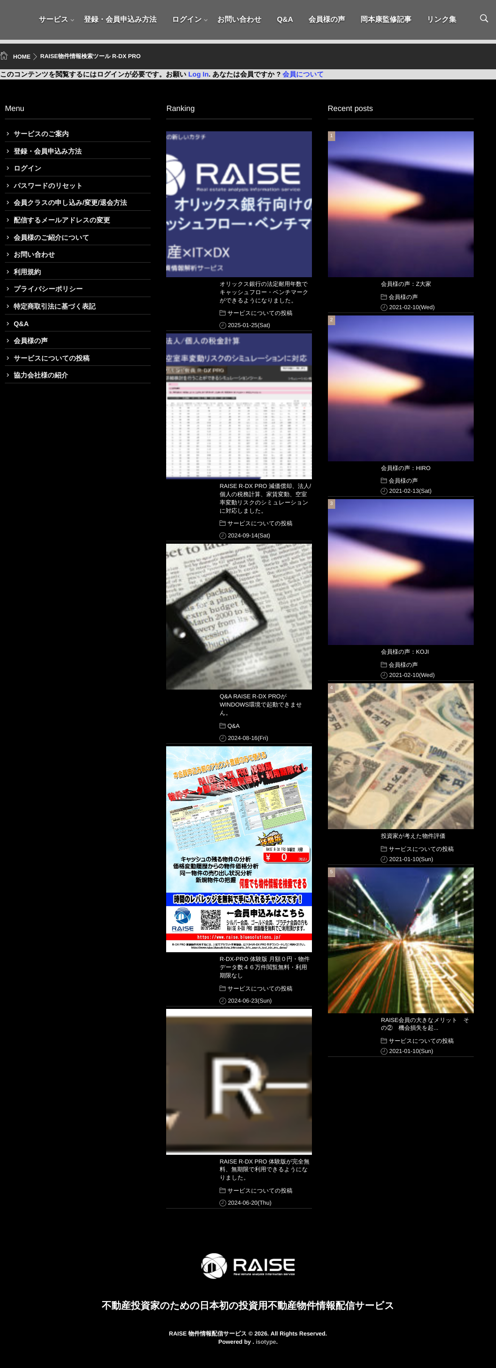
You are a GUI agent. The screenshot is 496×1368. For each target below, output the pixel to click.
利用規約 (27, 272)
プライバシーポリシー (48, 289)
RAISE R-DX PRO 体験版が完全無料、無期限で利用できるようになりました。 (264, 1169)
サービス (53, 21)
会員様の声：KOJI (405, 651)
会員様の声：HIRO (406, 468)
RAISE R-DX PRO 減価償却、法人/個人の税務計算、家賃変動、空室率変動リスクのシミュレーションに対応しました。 (265, 498)
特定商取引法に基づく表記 (54, 306)
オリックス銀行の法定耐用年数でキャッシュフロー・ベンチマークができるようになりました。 (263, 292)
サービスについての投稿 (52, 358)
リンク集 (441, 21)
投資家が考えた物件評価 (413, 836)
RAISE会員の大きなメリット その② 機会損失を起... (425, 1024)
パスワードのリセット (48, 185)
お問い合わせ (239, 21)
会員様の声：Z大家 (406, 284)
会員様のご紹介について (51, 237)
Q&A (285, 21)
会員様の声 (327, 21)
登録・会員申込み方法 (120, 21)
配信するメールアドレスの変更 (62, 220)
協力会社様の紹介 (41, 375)
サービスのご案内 (41, 134)
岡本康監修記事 (385, 21)
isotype (266, 1341)
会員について (303, 74)
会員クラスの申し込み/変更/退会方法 (70, 202)
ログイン (187, 21)
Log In (198, 74)
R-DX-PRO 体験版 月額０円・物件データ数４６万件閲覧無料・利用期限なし (264, 967)
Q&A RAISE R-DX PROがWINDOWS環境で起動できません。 (260, 704)
